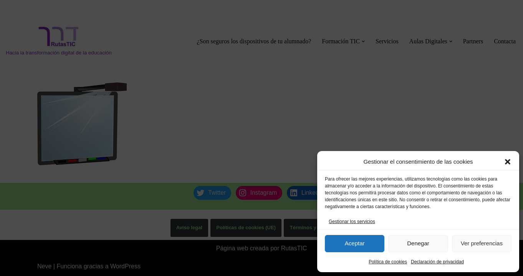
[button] (507, 162)
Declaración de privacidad (437, 261)
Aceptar (355, 243)
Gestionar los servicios (352, 221)
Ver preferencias (482, 243)
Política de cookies (388, 261)
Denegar (418, 243)
